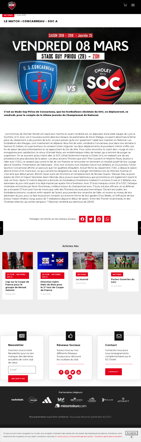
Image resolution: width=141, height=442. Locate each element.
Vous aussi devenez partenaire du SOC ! (90, 416)
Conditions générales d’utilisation (108, 436)
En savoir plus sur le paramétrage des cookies (74, 436)
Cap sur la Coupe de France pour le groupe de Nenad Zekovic (17, 285)
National (8, 15)
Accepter (132, 433)
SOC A (9, 277)
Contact (113, 371)
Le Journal (82, 279)
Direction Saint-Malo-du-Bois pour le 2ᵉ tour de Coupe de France (52, 285)
